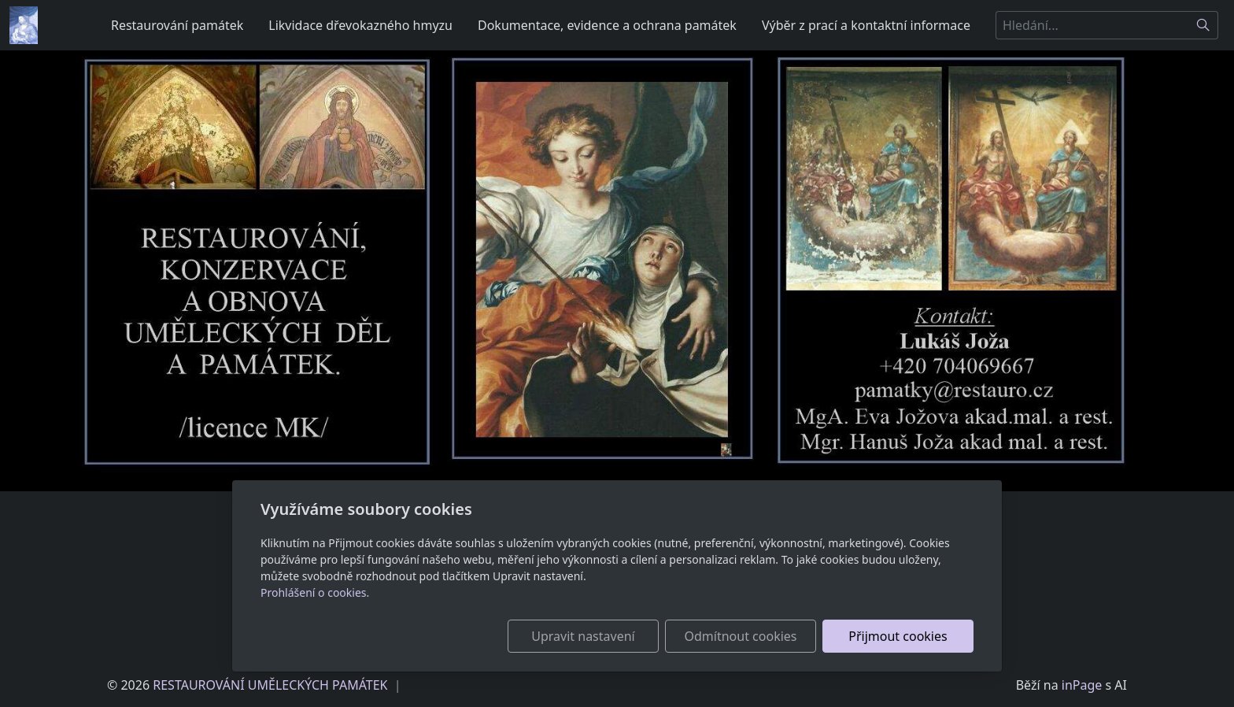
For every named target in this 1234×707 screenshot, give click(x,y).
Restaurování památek (177, 25)
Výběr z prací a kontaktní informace (866, 25)
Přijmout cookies (897, 636)
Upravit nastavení (582, 636)
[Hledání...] (1092, 25)
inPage (1082, 685)
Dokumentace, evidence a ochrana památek (607, 25)
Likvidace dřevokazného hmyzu (360, 25)
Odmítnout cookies (741, 636)
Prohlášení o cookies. (314, 592)
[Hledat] (1203, 25)
